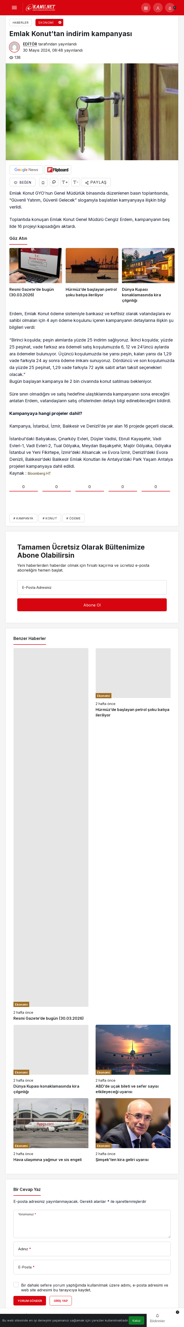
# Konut (50, 518)
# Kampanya (23, 518)
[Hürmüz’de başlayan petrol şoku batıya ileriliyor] (92, 275)
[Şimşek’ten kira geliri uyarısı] (133, 1130)
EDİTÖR (30, 44)
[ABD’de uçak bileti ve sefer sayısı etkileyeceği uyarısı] (133, 1060)
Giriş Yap (61, 1301)
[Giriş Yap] (158, 7)
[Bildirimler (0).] (170, 7)
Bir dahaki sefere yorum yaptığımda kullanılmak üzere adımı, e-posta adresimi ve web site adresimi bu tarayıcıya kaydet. (94, 1287)
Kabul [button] (136, 1320)
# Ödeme (73, 518)
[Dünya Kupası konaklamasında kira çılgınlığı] (148, 275)
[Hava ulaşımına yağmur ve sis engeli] (50, 1130)
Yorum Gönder (29, 1301)
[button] (146, 7)
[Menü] (14, 7)
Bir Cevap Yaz (27, 1189)
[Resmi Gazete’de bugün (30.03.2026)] (35, 275)
